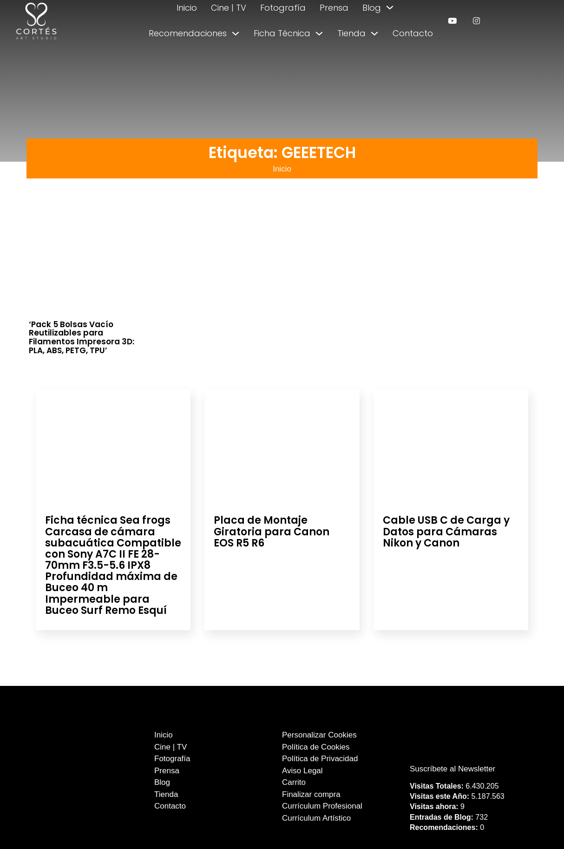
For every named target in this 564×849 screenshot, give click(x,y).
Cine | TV (228, 7)
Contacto (413, 33)
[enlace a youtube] (452, 21)
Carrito (294, 782)
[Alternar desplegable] (390, 7)
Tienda (351, 33)
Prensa (334, 7)
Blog (371, 7)
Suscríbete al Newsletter (452, 768)
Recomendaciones (188, 33)
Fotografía (283, 7)
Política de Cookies (316, 747)
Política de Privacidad (320, 758)
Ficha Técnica (282, 33)
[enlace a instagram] (476, 21)
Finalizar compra (311, 794)
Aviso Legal (302, 770)
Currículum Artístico (316, 818)
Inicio (187, 7)
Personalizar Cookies (319, 735)
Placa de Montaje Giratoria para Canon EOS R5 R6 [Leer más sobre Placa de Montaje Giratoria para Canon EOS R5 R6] (271, 531)
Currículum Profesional (322, 806)
